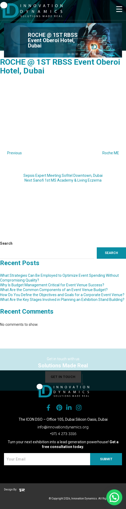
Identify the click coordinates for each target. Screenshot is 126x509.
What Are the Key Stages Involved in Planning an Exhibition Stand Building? (62, 299)
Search (6, 243)
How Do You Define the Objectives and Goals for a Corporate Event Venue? (62, 295)
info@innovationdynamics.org (63, 427)
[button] (114, 497)
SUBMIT (106, 459)
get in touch (63, 381)
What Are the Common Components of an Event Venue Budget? (54, 290)
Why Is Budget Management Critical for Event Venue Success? (52, 285)
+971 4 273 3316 (63, 434)
